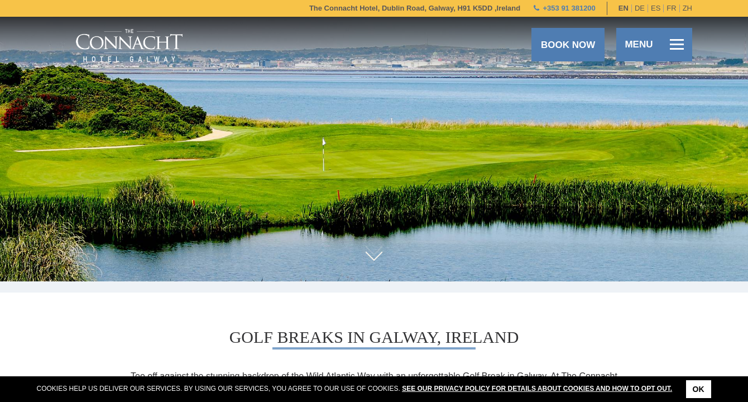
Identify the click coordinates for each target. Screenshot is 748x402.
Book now (568, 45)
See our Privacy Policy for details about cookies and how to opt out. (537, 389)
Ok (698, 389)
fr (671, 8)
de (640, 8)
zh (687, 8)
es (655, 8)
